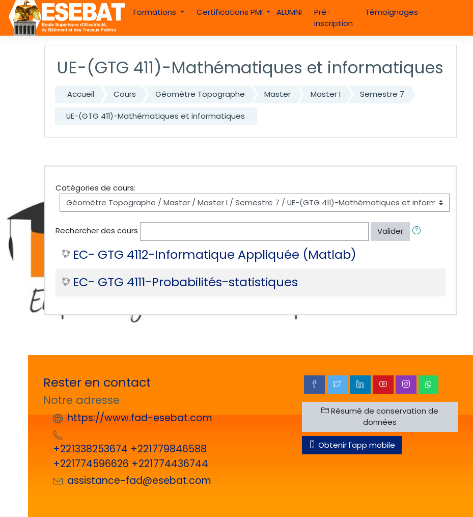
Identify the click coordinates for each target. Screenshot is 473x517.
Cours (125, 94)
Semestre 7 (382, 94)
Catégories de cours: (95, 187)
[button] (418, 231)
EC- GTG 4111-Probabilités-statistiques (185, 282)
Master (277, 94)
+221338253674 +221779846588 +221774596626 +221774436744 (130, 456)
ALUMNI (289, 12)
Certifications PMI (231, 12)
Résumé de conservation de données (379, 416)
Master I (326, 94)
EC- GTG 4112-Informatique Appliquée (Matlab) (214, 255)
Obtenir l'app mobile (352, 445)
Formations (155, 12)
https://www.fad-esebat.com (139, 418)
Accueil (80, 94)
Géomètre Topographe (200, 94)
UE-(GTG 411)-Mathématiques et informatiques (155, 116)
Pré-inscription (333, 18)
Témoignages (391, 12)
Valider (390, 231)
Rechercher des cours (96, 231)
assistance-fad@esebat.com (139, 480)
